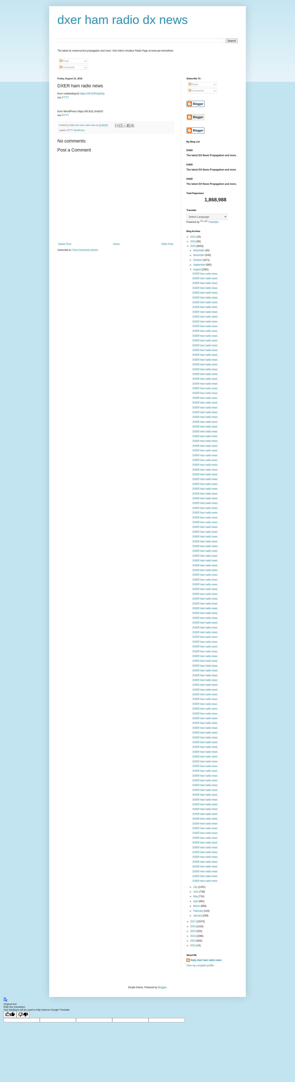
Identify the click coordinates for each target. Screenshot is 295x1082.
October (198, 260)
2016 (193, 926)
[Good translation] (10, 1014)
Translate (209, 222)
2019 (193, 241)
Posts (64, 61)
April (196, 901)
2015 (193, 931)
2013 (193, 940)
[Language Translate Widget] (206, 217)
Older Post (167, 244)
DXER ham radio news (205, 273)
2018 (193, 246)
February (198, 910)
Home (116, 244)
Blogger (162, 987)
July (195, 887)
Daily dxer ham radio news (206, 960)
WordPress (79, 130)
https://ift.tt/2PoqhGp (92, 93)
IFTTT (65, 97)
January (198, 915)
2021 (193, 236)
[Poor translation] (23, 1014)
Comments (67, 67)
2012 (193, 945)
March (197, 906)
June (196, 891)
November (199, 255)
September (199, 264)
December (199, 250)
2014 (193, 936)
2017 (193, 921)
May (196, 896)
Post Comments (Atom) (85, 250)
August (197, 269)
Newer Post (64, 244)
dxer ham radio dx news (122, 20)
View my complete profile (200, 965)
